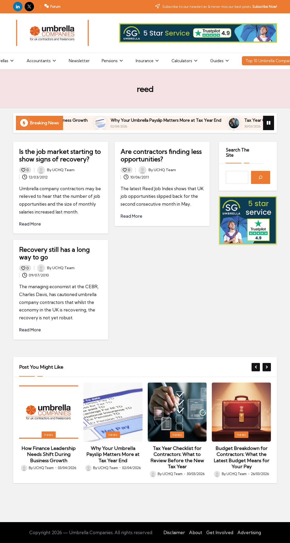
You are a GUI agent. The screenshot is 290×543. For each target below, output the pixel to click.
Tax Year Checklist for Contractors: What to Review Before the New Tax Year (177, 457)
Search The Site (237, 152)
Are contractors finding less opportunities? (161, 155)
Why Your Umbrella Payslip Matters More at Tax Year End (221, 120)
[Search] (260, 177)
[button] (256, 367)
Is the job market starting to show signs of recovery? (60, 155)
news (48, 434)
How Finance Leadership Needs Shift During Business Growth (84, 120)
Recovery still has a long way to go (54, 253)
